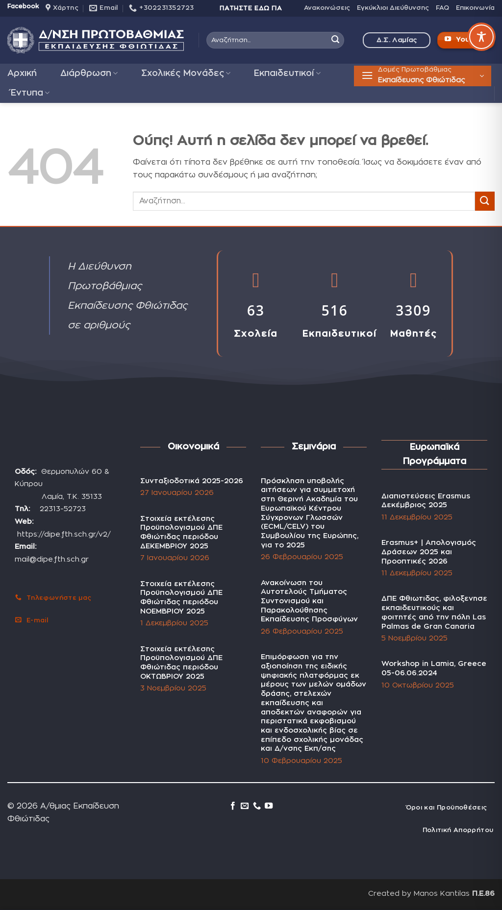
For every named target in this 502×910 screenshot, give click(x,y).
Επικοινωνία (475, 8)
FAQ (442, 8)
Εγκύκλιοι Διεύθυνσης (393, 8)
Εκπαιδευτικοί (287, 73)
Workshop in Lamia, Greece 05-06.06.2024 (433, 668)
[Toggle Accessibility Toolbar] (481, 37)
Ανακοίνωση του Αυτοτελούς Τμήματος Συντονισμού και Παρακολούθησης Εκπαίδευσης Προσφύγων (310, 601)
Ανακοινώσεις (327, 8)
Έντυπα (30, 93)
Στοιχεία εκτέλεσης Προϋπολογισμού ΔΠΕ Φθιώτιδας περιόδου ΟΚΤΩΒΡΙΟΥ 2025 (181, 662)
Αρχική (22, 73)
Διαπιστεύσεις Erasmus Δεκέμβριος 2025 (425, 500)
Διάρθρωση (89, 73)
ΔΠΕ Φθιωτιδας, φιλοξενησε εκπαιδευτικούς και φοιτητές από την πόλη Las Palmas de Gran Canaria (434, 612)
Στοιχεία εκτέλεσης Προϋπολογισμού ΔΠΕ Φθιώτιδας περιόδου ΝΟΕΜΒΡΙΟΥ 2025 (181, 597)
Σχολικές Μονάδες (185, 73)
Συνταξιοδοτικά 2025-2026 (191, 481)
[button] (422, 76)
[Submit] (335, 40)
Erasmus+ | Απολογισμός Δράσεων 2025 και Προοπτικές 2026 (428, 552)
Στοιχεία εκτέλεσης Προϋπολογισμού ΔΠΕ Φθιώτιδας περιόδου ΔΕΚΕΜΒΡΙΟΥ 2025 (181, 532)
